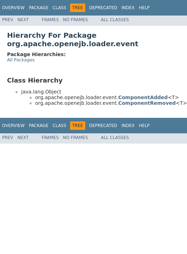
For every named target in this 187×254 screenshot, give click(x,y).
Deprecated (103, 7)
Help (144, 7)
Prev (7, 19)
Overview (13, 7)
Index (128, 7)
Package (38, 7)
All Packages (21, 59)
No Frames (75, 19)
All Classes (115, 19)
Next (23, 19)
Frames (50, 19)
